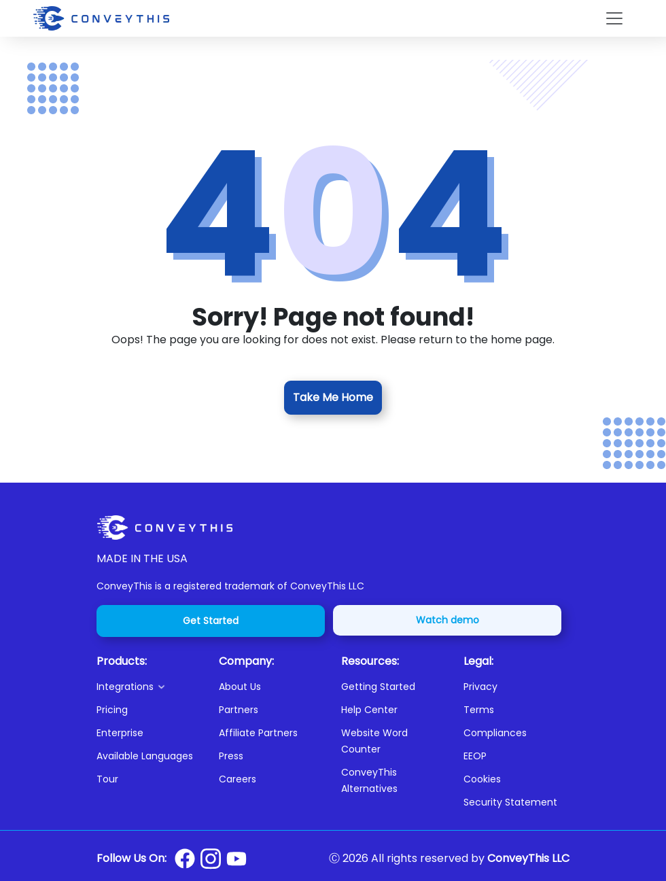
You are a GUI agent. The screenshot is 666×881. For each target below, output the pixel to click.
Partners (238, 709)
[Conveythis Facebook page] (185, 858)
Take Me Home (333, 397)
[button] (150, 686)
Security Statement (510, 802)
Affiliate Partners (258, 733)
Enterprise (120, 733)
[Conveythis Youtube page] (236, 859)
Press (231, 756)
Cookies (482, 779)
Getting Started (378, 686)
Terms (478, 709)
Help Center (369, 709)
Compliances (495, 733)
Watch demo (447, 620)
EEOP (475, 756)
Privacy (480, 686)
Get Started (211, 620)
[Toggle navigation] (614, 18)
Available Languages (145, 756)
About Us (240, 686)
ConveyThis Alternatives (369, 780)
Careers (237, 779)
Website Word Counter (374, 741)
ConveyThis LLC (528, 858)
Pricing (112, 709)
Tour (107, 779)
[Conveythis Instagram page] (210, 858)
